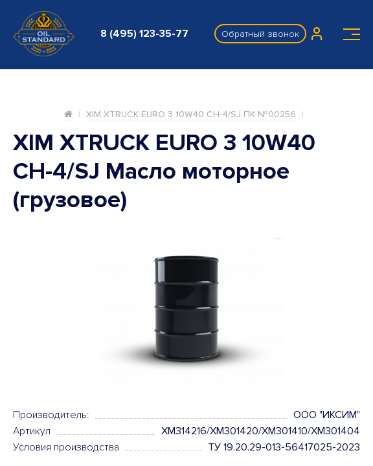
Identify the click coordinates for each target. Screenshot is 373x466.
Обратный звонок (260, 33)
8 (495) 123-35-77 (144, 33)
